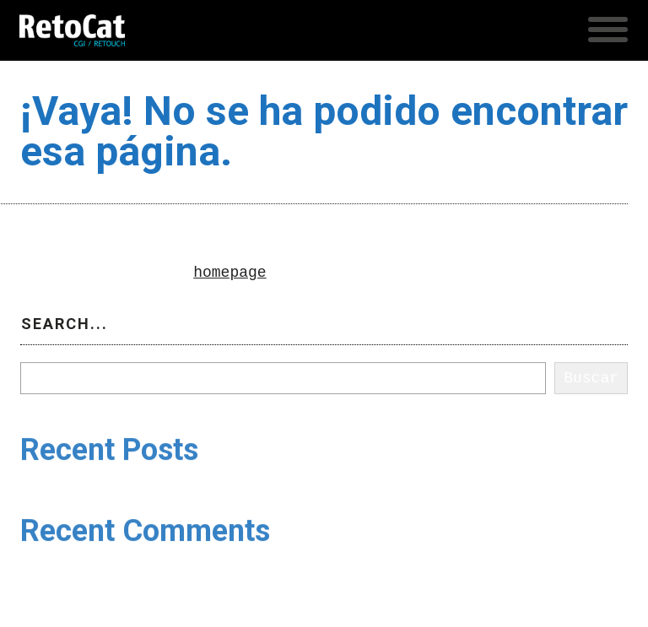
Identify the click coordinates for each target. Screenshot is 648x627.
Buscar (47, 351)
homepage (229, 272)
